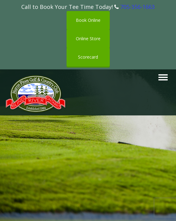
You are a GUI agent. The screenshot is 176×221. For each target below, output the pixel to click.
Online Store (88, 38)
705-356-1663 (137, 6)
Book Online (88, 20)
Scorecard (88, 57)
